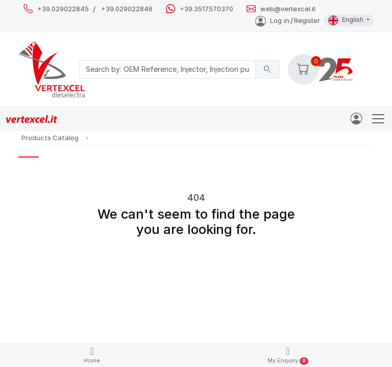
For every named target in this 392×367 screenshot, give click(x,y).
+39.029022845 (63, 9)
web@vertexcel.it (287, 9)
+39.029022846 (127, 9)
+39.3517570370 (206, 9)
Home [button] (92, 355)
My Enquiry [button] (287, 355)
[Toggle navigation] (378, 118)
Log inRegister (287, 20)
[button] (303, 69)
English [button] (346, 20)
